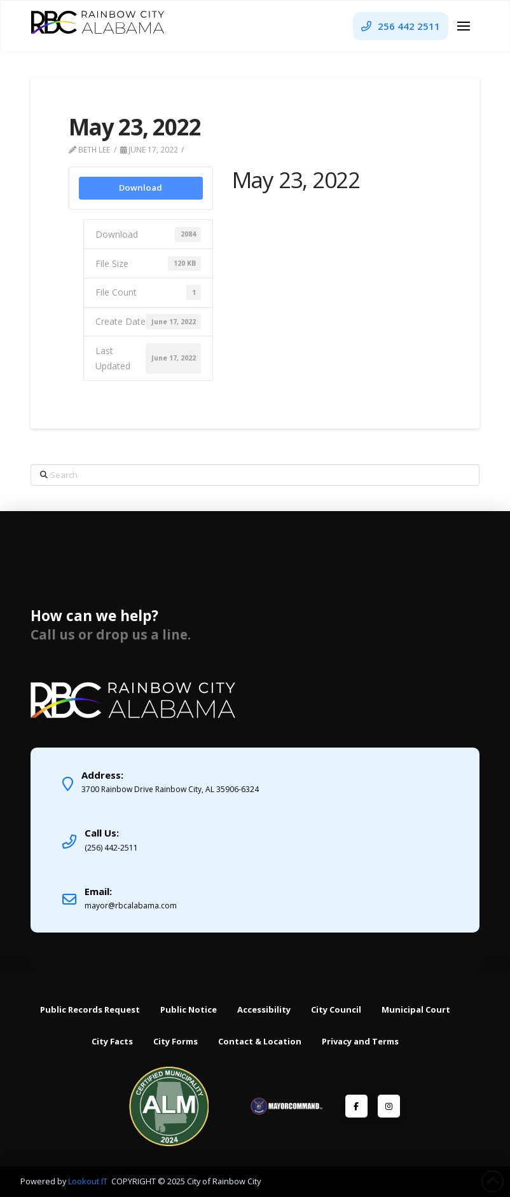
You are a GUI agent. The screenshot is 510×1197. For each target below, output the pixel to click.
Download (140, 187)
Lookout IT (88, 1181)
